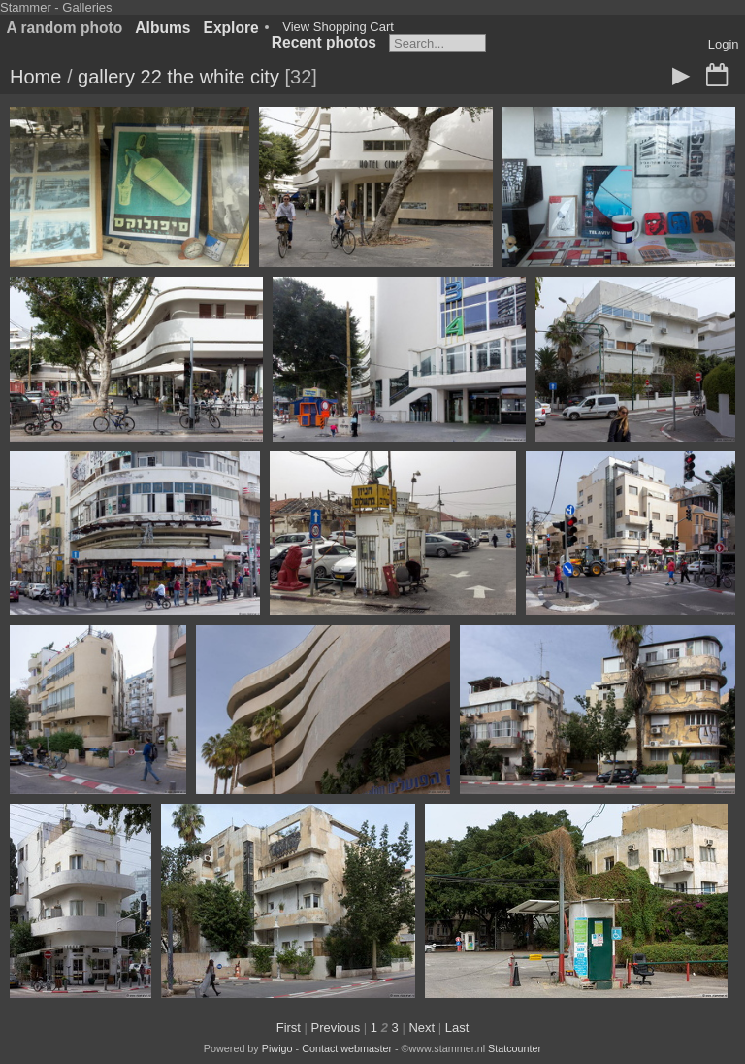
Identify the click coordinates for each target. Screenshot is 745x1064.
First (288, 1027)
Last (457, 1027)
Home (35, 76)
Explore (231, 27)
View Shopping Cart (338, 26)
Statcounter (514, 1048)
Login (723, 44)
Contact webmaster (347, 1048)
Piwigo (277, 1048)
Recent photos (324, 42)
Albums (162, 27)
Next (421, 1027)
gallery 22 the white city (178, 76)
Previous (336, 1027)
